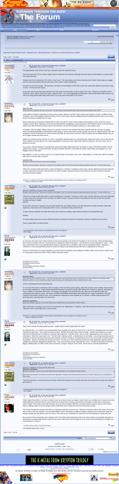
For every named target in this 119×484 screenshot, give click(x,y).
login (25, 37)
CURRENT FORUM (59, 444)
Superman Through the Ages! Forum (14, 52)
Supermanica (26, 264)
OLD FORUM (57, 446)
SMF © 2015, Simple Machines (66, 449)
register (31, 37)
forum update (60, 27)
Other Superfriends (44, 52)
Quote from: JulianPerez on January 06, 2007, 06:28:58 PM (38, 190)
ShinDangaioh (9, 65)
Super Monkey (9, 185)
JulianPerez (8, 103)
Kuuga (6, 395)
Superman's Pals (32, 52)
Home (15, 30)
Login (62, 30)
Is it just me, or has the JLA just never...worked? (65, 52)
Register (95, 30)
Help (38, 30)
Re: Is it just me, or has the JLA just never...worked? (47, 65)
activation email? (24, 38)
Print (111, 56)
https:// (62, 23)
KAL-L (69, 446)
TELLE (6, 236)
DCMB (64, 446)
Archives (50, 446)
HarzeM (115, 451)
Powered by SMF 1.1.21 (51, 449)
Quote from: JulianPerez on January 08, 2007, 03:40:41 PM (38, 367)
